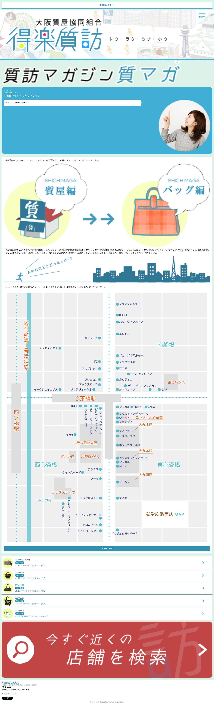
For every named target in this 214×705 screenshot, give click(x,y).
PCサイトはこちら (9, 693)
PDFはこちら (107, 548)
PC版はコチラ (107, 5)
